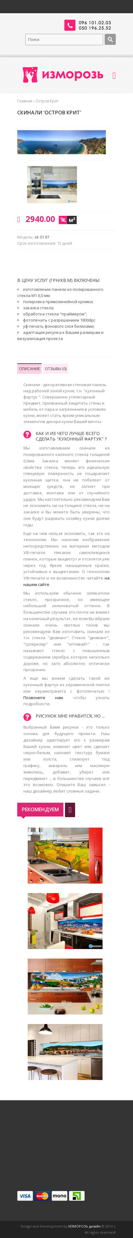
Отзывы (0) (55, 368)
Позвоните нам (43, 697)
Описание (29, 368)
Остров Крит (47, 101)
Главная (24, 101)
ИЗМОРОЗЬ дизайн (84, 1226)
